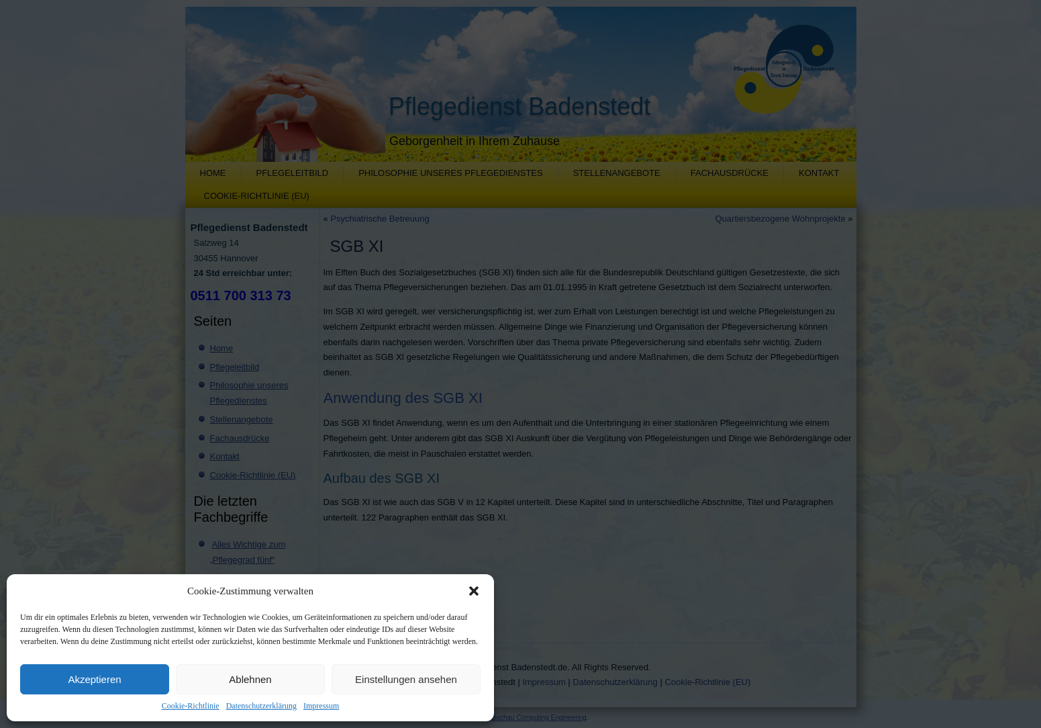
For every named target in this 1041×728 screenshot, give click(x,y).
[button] (474, 591)
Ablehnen (250, 679)
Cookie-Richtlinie (190, 706)
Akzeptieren (94, 679)
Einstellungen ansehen (406, 679)
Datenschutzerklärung (261, 706)
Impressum (321, 706)
